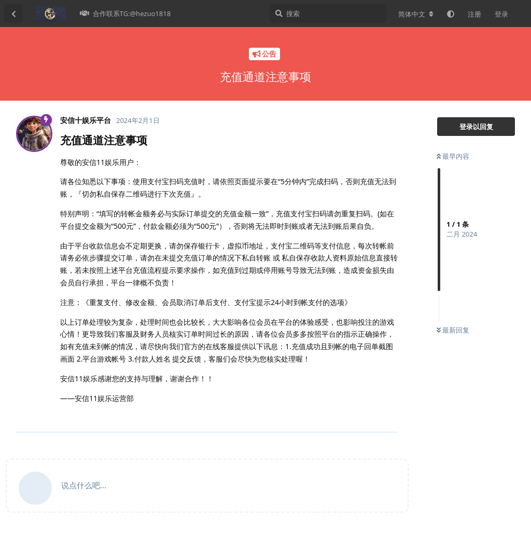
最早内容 (453, 156)
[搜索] (328, 13)
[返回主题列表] (13, 13)
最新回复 (453, 330)
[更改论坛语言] (416, 14)
